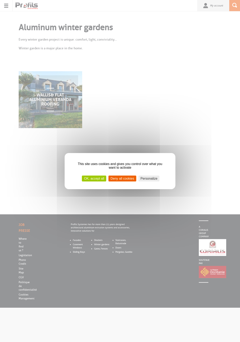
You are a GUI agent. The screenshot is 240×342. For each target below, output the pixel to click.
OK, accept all (94, 178)
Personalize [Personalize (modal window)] (148, 178)
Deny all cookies (122, 178)
